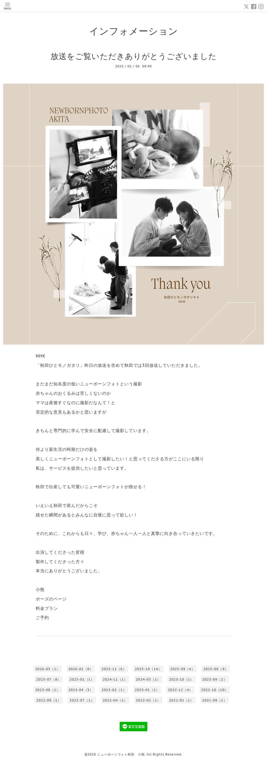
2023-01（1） (147, 690)
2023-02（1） (113, 690)
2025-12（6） (113, 669)
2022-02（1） (148, 700)
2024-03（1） (148, 679)
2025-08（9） (215, 669)
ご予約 (42, 617)
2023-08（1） (47, 690)
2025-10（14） (148, 669)
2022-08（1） (48, 700)
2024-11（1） (115, 679)
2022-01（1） (181, 700)
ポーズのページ (51, 598)
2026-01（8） (80, 669)
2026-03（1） (47, 669)
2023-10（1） (181, 679)
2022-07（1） (82, 700)
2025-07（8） (48, 679)
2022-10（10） (214, 690)
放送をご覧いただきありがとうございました (134, 56)
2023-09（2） (214, 679)
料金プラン (47, 608)
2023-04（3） (80, 690)
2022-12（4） (180, 690)
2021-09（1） (214, 700)
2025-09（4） (182, 669)
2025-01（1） (82, 679)
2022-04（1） (115, 700)
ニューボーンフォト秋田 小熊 (121, 754)
